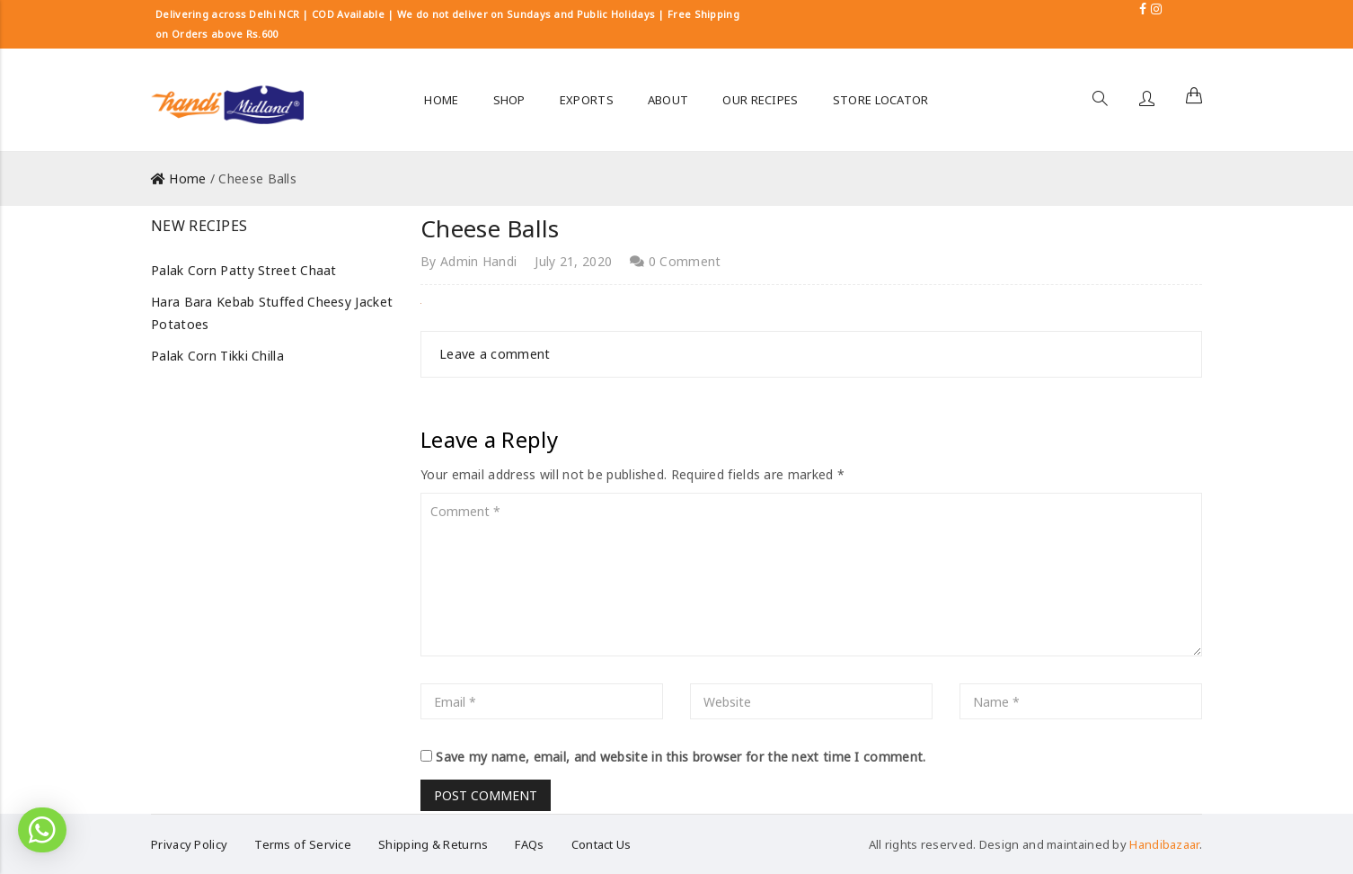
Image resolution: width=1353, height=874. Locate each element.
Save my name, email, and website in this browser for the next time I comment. (680, 756)
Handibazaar (1163, 844)
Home (187, 178)
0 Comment (675, 261)
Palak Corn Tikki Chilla (217, 355)
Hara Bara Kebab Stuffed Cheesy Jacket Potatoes (272, 313)
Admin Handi (478, 261)
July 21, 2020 (573, 261)
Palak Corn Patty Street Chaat (244, 270)
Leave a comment (495, 353)
